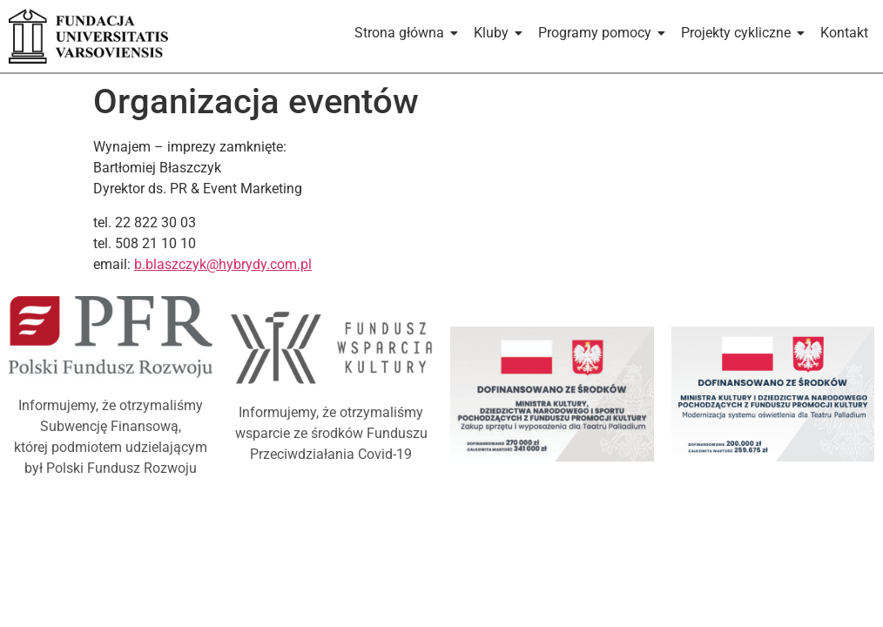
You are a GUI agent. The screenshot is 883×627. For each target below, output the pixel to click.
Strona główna (402, 32)
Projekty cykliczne (739, 32)
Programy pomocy (597, 32)
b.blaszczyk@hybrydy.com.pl (223, 264)
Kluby (494, 32)
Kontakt (844, 32)
